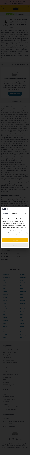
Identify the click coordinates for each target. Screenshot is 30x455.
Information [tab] (15, 213)
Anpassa (15, 245)
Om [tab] (25, 213)
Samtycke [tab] (5, 213)
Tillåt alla (15, 240)
